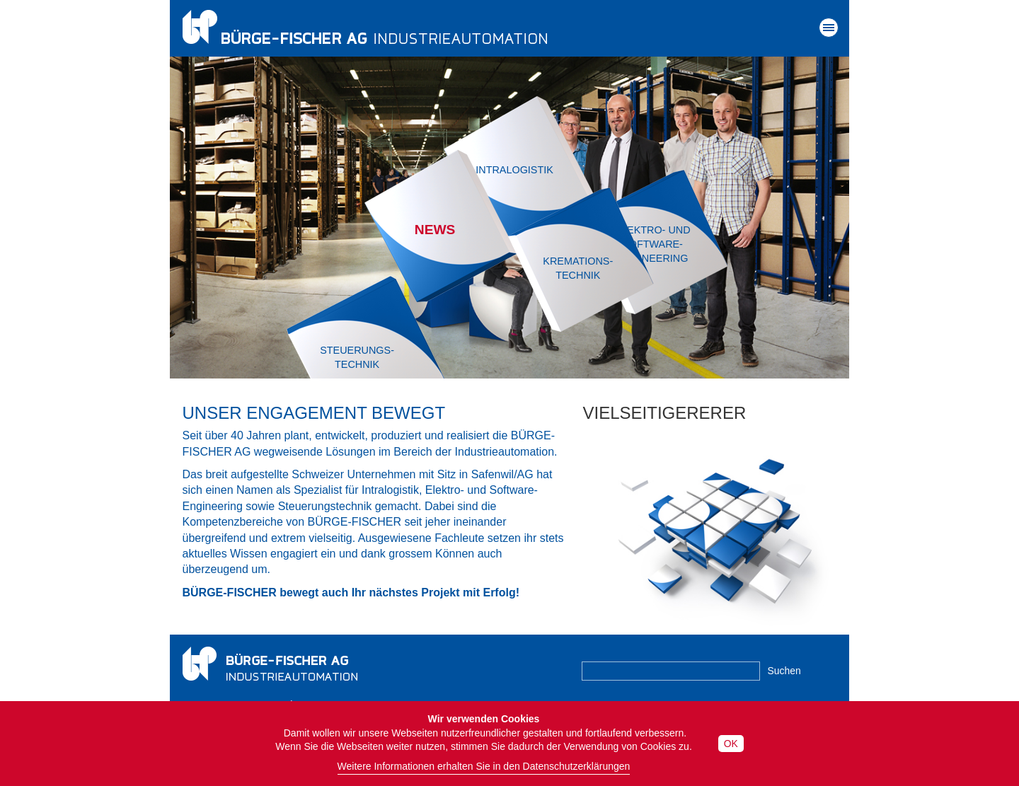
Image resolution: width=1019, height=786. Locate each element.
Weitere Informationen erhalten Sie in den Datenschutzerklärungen (484, 766)
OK (731, 743)
